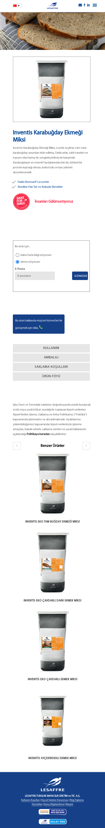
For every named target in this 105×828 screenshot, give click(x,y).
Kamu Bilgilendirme (54, 804)
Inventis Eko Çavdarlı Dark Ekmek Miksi (52, 600)
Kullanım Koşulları (30, 800)
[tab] (51, 348)
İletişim (69, 804)
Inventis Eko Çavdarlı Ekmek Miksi (52, 679)
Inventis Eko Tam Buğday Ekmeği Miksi (52, 521)
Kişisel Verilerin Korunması (54, 800)
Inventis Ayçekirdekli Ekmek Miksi (52, 758)
